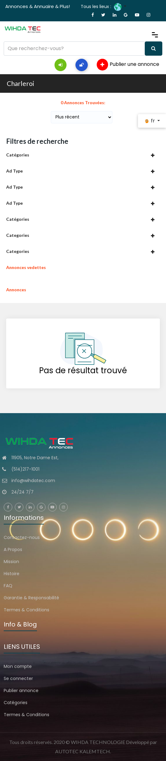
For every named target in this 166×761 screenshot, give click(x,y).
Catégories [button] (17, 154)
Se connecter (18, 678)
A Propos (13, 549)
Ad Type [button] (14, 170)
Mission (11, 561)
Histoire (11, 574)
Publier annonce (21, 690)
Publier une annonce (128, 65)
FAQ (8, 586)
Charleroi (20, 83)
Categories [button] (17, 235)
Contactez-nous (22, 537)
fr (150, 120)
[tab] (83, 154)
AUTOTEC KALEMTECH (82, 751)
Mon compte (18, 666)
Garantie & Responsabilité (31, 598)
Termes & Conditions (26, 610)
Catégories (15, 702)
